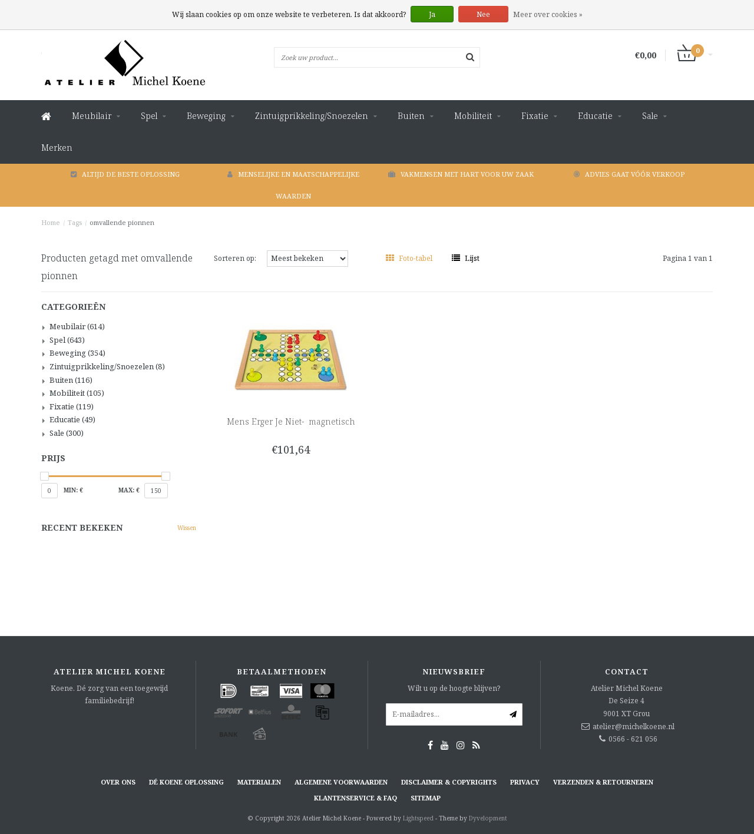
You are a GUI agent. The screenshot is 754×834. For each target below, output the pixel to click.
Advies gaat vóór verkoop (629, 174)
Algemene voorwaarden (341, 781)
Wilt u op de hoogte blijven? (454, 688)
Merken (56, 147)
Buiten (411, 115)
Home (50, 222)
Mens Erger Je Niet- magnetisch (291, 421)
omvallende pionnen (122, 222)
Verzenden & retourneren (603, 781)
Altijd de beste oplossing (125, 174)
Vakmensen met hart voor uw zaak (461, 174)
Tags (75, 222)
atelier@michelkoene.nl (633, 727)
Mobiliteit (473, 115)
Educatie (595, 115)
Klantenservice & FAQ (355, 797)
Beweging (206, 115)
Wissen (186, 528)
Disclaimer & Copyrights (449, 781)
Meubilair (91, 115)
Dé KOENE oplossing (186, 781)
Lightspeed (418, 818)
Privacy (525, 781)
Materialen (259, 781)
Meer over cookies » (548, 14)
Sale (650, 115)
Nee (483, 14)
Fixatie (534, 115)
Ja (432, 14)
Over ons (118, 781)
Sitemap (426, 797)
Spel (149, 115)
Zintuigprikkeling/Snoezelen (311, 115)
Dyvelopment (488, 818)
